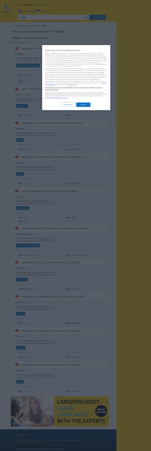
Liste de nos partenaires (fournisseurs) (56, 98)
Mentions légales (72, 85)
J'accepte (83, 104)
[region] (76, 77)
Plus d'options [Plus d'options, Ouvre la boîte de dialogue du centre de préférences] (68, 104)
